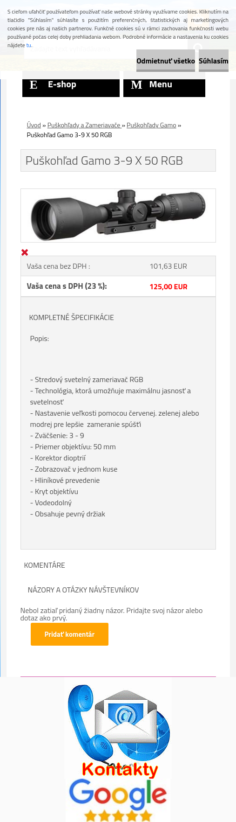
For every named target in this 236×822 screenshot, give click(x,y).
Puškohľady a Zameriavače (84, 125)
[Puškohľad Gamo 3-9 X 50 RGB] (118, 192)
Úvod (34, 125)
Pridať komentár (70, 634)
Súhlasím (214, 60)
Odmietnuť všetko (165, 60)
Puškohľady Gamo (151, 125)
